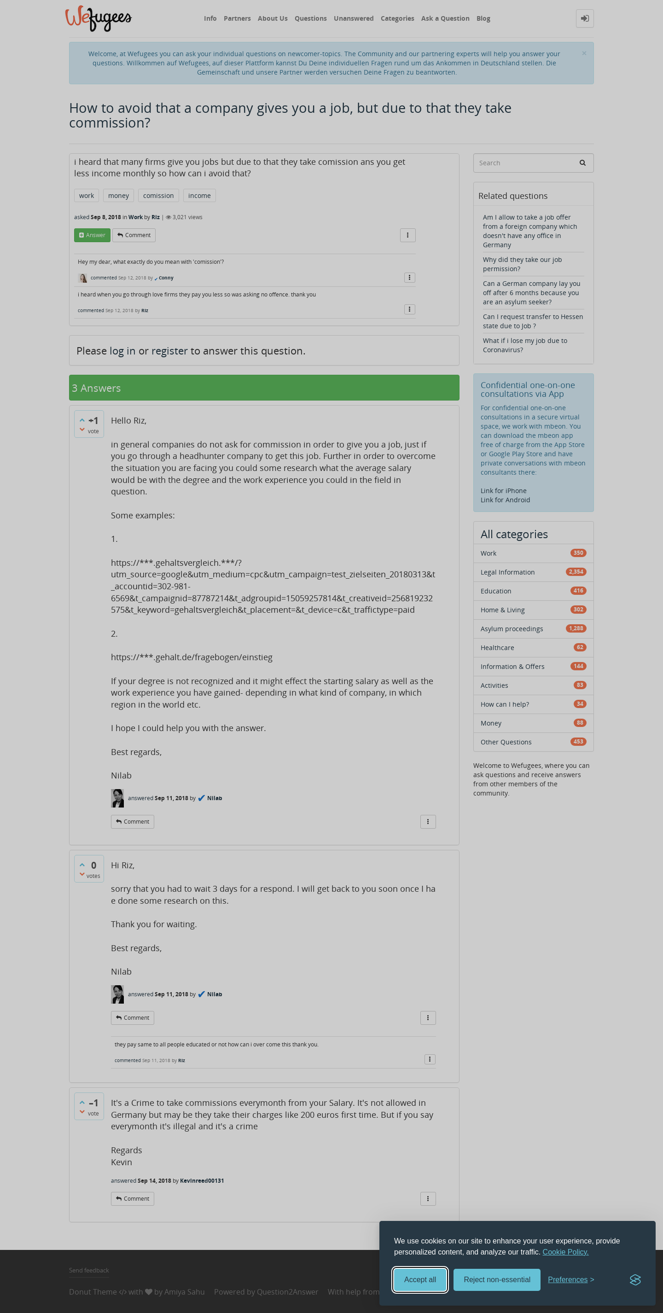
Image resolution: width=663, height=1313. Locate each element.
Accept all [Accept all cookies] (420, 1280)
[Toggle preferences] (571, 1280)
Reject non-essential (497, 1280)
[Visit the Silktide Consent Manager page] (635, 1279)
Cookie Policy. (566, 1252)
